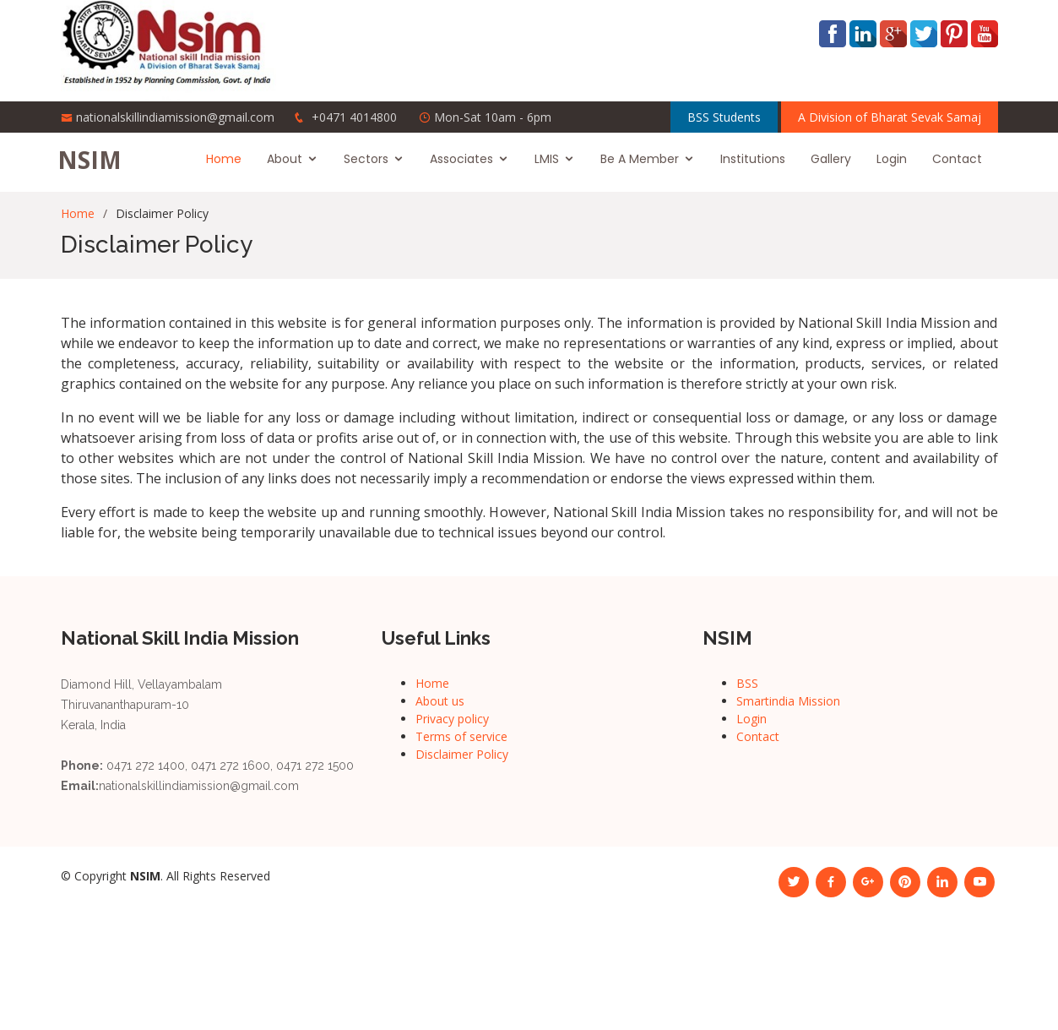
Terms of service (461, 736)
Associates (464, 158)
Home (227, 158)
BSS (747, 683)
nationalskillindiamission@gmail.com (175, 117)
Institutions (756, 158)
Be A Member (643, 158)
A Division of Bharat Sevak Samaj (889, 117)
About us (439, 701)
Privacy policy (452, 719)
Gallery (834, 158)
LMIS (550, 158)
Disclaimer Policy (461, 754)
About (288, 158)
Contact (960, 158)
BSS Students (724, 117)
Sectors (369, 158)
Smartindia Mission (788, 701)
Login (895, 158)
